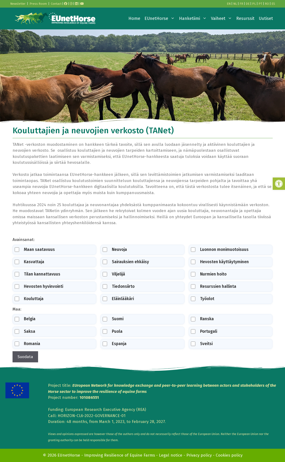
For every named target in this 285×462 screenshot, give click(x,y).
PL (254, 3)
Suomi (113, 318)
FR (241, 3)
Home (134, 18)
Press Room (38, 3)
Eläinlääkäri (118, 298)
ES (273, 3)
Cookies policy (229, 455)
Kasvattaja (29, 261)
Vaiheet (222, 18)
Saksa (25, 331)
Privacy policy (199, 455)
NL (235, 3)
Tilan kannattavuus (37, 274)
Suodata (25, 356)
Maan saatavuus (35, 249)
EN (229, 3)
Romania (27, 343)
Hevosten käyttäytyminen (220, 261)
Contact (56, 3)
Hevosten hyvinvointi (39, 286)
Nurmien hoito (209, 274)
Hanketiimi (194, 18)
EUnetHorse (161, 18)
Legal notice (170, 455)
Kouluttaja (29, 298)
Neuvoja (115, 249)
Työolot (202, 298)
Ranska (202, 318)
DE (248, 3)
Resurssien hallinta (213, 286)
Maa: (17, 309)
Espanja (115, 343)
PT (260, 3)
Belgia (25, 318)
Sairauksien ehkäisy (126, 261)
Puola (113, 331)
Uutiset (266, 18)
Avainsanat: (24, 239)
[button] (279, 184)
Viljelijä (114, 274)
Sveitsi (202, 343)
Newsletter (18, 3)
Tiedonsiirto (119, 286)
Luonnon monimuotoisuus (220, 249)
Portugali (204, 331)
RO (267, 3)
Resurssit (245, 18)
